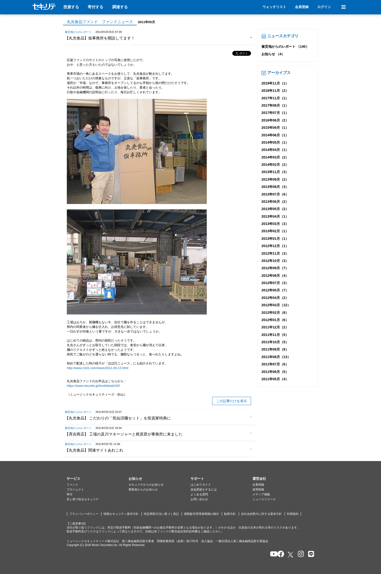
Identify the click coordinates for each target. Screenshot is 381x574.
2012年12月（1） (275, 246)
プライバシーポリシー (83, 514)
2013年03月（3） (275, 224)
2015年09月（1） (275, 128)
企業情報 (258, 484)
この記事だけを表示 (231, 401)
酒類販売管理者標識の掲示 (201, 514)
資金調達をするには (203, 489)
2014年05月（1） (275, 142)
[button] (98, 479)
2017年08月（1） (275, 105)
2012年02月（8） (275, 313)
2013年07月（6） (275, 194)
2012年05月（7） (275, 290)
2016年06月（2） (275, 120)
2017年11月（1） (275, 98)
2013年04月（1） (275, 216)
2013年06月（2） (275, 202)
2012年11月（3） (275, 253)
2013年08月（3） (275, 187)
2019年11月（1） (275, 83)
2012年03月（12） (276, 305)
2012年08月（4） (275, 276)
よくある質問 (199, 494)
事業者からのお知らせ (143, 489)
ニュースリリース (264, 499)
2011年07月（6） (275, 364)
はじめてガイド (200, 484)
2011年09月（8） (275, 349)
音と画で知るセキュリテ (83, 499)
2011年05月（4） (275, 379)
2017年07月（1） (275, 113)
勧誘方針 (230, 514)
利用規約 (293, 514)
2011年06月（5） (275, 372)
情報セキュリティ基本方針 (121, 514)
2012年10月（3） (275, 261)
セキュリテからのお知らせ (146, 484)
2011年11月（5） (275, 335)
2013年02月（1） (275, 231)
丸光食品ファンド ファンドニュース (100, 22)
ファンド (72, 484)
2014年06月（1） (275, 135)
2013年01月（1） (275, 239)
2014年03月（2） (275, 157)
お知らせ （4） (273, 54)
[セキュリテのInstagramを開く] (300, 554)
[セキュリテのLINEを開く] (310, 554)
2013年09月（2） (275, 179)
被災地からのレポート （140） (285, 46)
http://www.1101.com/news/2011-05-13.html (97, 368)
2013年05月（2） (275, 209)
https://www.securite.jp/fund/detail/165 (93, 386)
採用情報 (258, 489)
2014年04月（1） (275, 150)
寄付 (69, 494)
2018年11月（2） (275, 91)
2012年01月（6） (275, 320)
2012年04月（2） (275, 298)
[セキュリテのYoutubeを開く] (272, 554)
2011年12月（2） (275, 327)
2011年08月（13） (276, 357)
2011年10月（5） (275, 342)
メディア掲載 (261, 494)
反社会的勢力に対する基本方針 (261, 514)
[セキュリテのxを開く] (291, 554)
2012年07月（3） (275, 283)
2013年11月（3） (275, 172)
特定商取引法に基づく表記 (161, 514)
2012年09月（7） (275, 268)
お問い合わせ (199, 499)
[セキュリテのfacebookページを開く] (279, 554)
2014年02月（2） (275, 165)
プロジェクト (75, 489)
